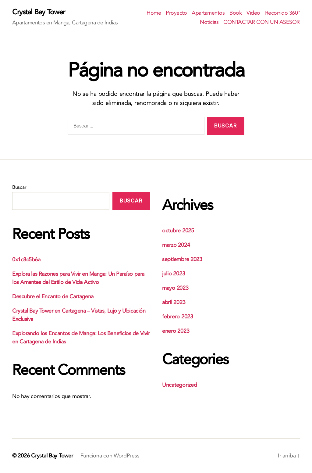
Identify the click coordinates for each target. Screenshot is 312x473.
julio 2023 (173, 274)
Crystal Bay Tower (38, 12)
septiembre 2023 (182, 259)
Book (235, 13)
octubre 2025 (178, 231)
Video (253, 13)
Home (154, 13)
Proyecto (176, 13)
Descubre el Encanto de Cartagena (53, 296)
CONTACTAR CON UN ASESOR (261, 22)
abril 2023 (173, 302)
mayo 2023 (175, 288)
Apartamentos (208, 13)
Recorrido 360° (282, 13)
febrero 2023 (177, 317)
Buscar (19, 187)
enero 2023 (175, 331)
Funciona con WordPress (110, 456)
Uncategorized (179, 385)
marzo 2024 (176, 245)
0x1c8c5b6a (26, 259)
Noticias (209, 22)
